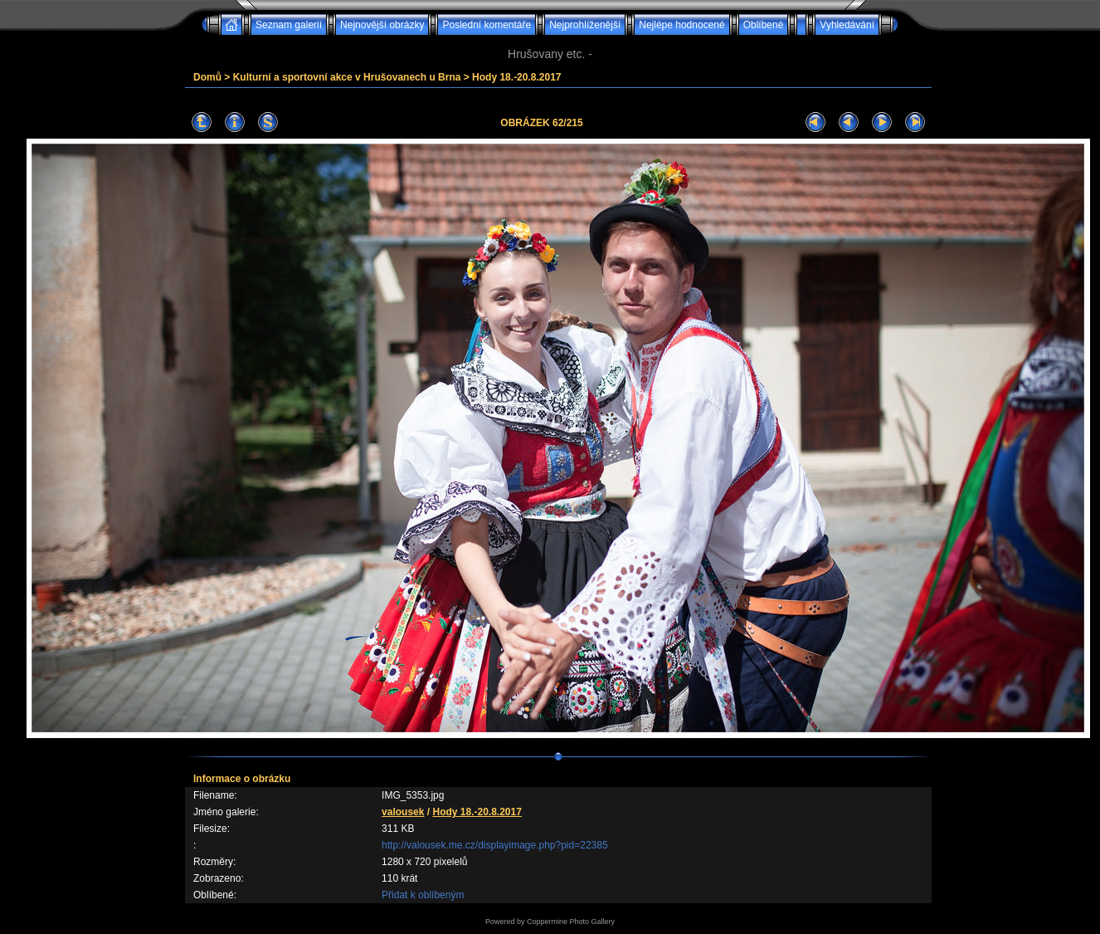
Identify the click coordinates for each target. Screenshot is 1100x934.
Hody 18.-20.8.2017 (516, 77)
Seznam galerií (289, 25)
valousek (403, 812)
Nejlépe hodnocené (681, 25)
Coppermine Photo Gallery (571, 921)
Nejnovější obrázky (382, 25)
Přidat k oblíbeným (423, 895)
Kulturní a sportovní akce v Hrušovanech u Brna (347, 77)
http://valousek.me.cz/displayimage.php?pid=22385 (495, 845)
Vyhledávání (847, 25)
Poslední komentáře (486, 25)
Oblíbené (763, 25)
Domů (207, 77)
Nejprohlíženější (585, 25)
